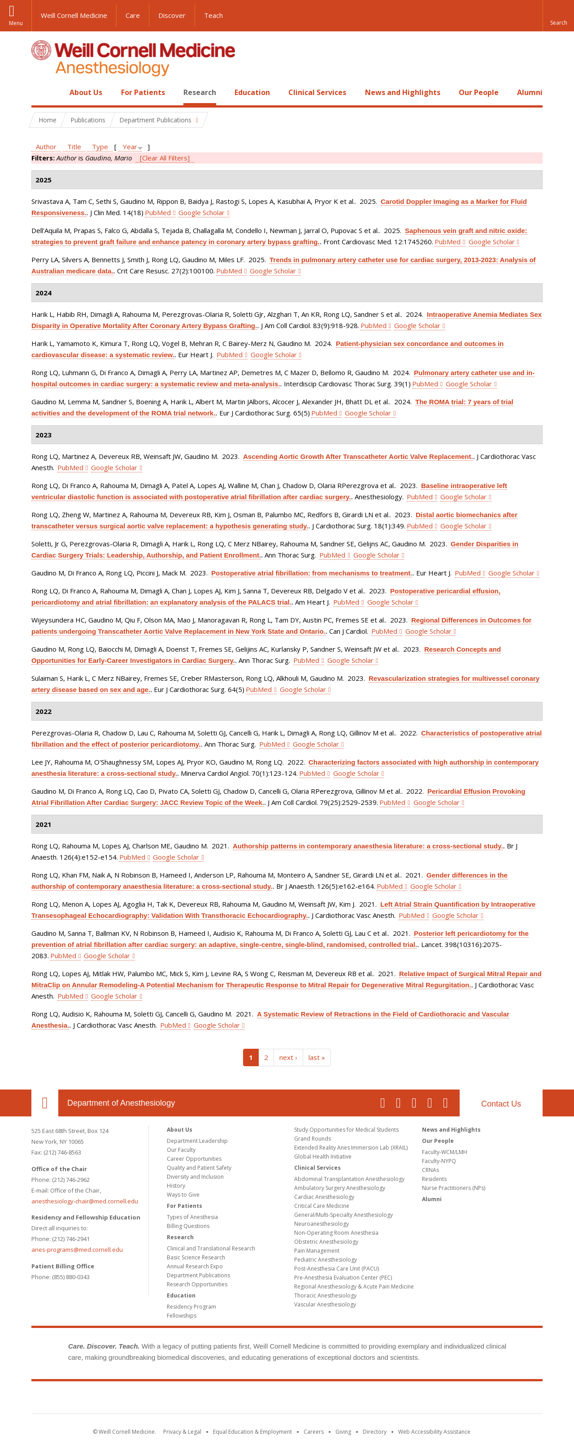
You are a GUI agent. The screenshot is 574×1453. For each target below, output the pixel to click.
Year (130, 146)
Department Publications (198, 1275)
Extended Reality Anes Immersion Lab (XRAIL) (351, 1147)
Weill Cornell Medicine (74, 15)
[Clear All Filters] (165, 157)
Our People (479, 92)
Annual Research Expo (195, 1266)
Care (133, 15)
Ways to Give (183, 1194)
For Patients (143, 92)
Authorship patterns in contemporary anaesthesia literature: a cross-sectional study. (368, 846)
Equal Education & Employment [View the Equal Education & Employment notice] (252, 1432)
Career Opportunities (194, 1159)
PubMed (158, 212)
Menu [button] (16, 23)
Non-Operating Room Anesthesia (336, 1233)
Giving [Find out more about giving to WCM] (343, 1432)
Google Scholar (201, 212)
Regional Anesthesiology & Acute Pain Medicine (354, 1286)
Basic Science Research (196, 1257)
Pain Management (316, 1250)
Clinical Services (317, 92)
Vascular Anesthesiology (325, 1304)
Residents (434, 1179)
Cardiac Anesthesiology (324, 1197)
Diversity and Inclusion (195, 1177)
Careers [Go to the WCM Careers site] (314, 1432)
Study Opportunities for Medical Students (346, 1129)
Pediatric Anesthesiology (325, 1259)
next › (288, 1057)
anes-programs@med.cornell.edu (77, 1249)
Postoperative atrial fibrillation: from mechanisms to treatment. (311, 573)
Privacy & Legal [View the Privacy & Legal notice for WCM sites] (182, 1432)
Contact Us (501, 1103)
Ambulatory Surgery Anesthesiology (339, 1188)
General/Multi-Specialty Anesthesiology (343, 1215)
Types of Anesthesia (192, 1217)
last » (317, 1057)
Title (74, 146)
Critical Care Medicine (321, 1206)
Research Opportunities (197, 1284)
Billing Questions (188, 1226)
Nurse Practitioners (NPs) (453, 1188)
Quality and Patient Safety (199, 1168)
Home (41, 92)
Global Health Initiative (323, 1156)
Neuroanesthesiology (321, 1224)
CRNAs (430, 1170)
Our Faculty (181, 1150)
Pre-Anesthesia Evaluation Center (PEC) (343, 1277)
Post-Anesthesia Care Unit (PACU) (336, 1268)
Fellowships (181, 1315)
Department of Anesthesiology (121, 1102)
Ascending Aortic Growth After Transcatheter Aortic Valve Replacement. (358, 456)
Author (46, 146)
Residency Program (191, 1306)
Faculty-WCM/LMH (444, 1152)
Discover (172, 15)
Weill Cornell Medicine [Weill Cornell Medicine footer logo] (287, 1399)
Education (252, 92)
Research (199, 92)
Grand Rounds (312, 1138)
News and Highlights (402, 92)
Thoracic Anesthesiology (325, 1295)
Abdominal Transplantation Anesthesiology (349, 1179)
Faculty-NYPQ (439, 1161)
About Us (86, 92)
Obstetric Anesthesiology (326, 1241)
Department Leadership (197, 1141)
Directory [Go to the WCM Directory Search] (375, 1432)
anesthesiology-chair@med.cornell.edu (84, 1201)
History (176, 1185)
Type (100, 146)
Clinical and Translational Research (211, 1248)
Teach (213, 15)
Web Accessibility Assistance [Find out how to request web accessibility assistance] (434, 1432)
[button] (558, 15)
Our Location (44, 1103)
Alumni (530, 92)
